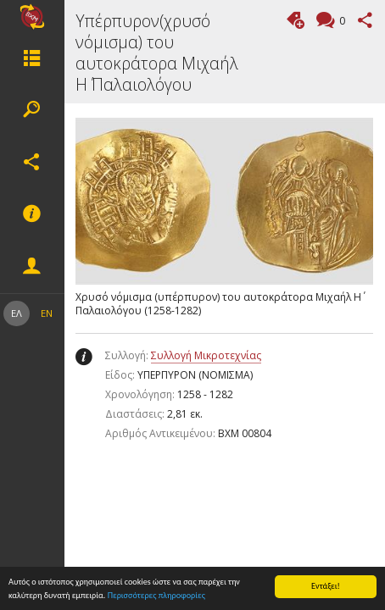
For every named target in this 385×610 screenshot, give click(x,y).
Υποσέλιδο (32, 214)
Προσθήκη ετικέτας (295, 20)
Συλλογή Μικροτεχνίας (206, 355)
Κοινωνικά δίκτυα (32, 161)
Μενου (32, 57)
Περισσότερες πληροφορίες (156, 596)
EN (47, 313)
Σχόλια (340, 21)
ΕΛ (16, 313)
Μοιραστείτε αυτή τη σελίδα (365, 20)
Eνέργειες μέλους (32, 266)
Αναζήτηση (32, 109)
